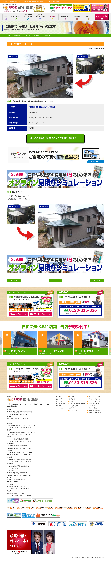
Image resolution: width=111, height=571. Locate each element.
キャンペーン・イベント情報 (77, 403)
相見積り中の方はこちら (40, 314)
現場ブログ (89, 18)
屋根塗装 (51, 107)
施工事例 (52, 18)
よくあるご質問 (73, 406)
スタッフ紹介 (60, 408)
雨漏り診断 (92, 406)
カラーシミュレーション (96, 412)
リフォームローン (74, 410)
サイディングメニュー (95, 399)
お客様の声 (64, 18)
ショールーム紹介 (102, 17)
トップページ (60, 397)
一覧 (55, 280)
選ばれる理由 (60, 401)
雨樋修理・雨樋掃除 (94, 410)
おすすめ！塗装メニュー (40, 17)
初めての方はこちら (18, 314)
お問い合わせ (73, 408)
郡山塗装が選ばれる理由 (28, 17)
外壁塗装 (44, 107)
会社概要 (58, 406)
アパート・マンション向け (96, 401)
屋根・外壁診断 (93, 408)
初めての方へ (15, 18)
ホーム (6, 18)
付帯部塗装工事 (34, 107)
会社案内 (77, 18)
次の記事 (14, 280)
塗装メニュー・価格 (94, 397)
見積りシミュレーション (96, 403)
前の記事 (97, 280)
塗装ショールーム (61, 403)
